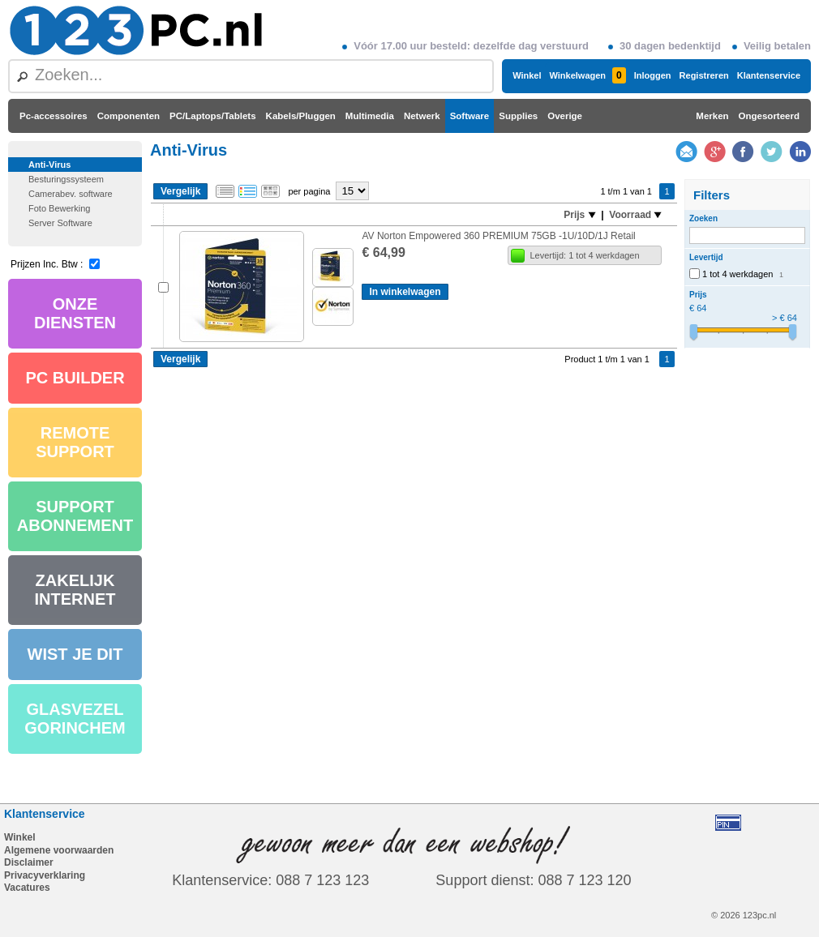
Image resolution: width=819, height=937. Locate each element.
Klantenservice (768, 75)
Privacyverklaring (44, 875)
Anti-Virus (49, 164)
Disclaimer (29, 862)
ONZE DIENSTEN (75, 313)
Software (470, 116)
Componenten (128, 116)
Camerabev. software (70, 194)
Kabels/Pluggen (301, 116)
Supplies (518, 116)
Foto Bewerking (59, 208)
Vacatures (27, 887)
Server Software (60, 223)
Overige (564, 116)
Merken (712, 116)
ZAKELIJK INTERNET (75, 589)
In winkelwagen (404, 291)
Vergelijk (180, 191)
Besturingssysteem (66, 179)
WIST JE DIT (75, 654)
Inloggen (652, 75)
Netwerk (422, 116)
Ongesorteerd (769, 116)
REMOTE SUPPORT (75, 442)
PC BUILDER (74, 378)
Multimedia (369, 116)
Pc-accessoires (53, 116)
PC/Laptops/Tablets (212, 116)
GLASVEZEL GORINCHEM (74, 718)
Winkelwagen (587, 75)
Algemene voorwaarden (59, 850)
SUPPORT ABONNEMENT (75, 516)
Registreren (704, 75)
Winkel (526, 75)
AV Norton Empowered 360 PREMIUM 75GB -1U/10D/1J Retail (498, 236)
